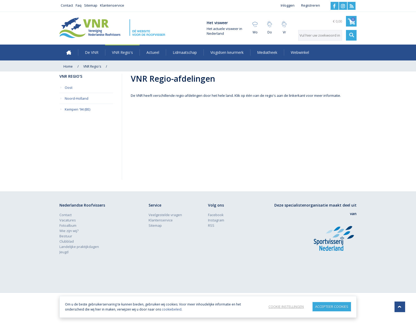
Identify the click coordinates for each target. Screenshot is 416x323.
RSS (352, 6)
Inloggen (287, 5)
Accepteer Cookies (331, 306)
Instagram (343, 6)
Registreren (310, 5)
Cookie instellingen (286, 306)
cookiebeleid (171, 309)
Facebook (335, 6)
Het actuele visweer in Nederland (224, 31)
